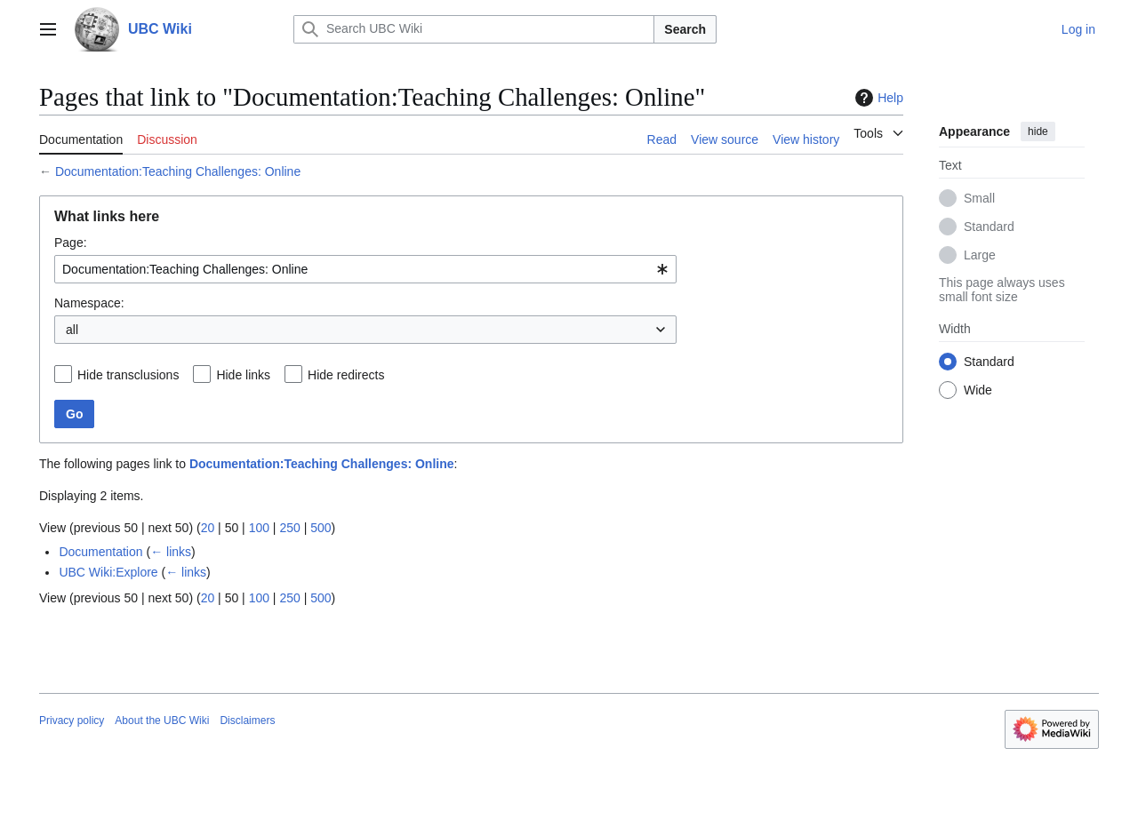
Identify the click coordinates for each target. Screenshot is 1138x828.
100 (259, 528)
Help (877, 98)
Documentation (100, 552)
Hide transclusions (128, 375)
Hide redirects (346, 375)
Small (979, 198)
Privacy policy (71, 720)
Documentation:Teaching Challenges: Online (178, 171)
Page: (70, 242)
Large (980, 255)
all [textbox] (72, 329)
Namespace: (89, 303)
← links (170, 552)
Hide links (243, 375)
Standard (989, 226)
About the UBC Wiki (162, 720)
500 (320, 528)
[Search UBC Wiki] (473, 29)
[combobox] (365, 269)
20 (208, 528)
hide (1038, 131)
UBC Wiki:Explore (108, 572)
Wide (978, 390)
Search (685, 29)
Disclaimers (247, 720)
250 (289, 528)
